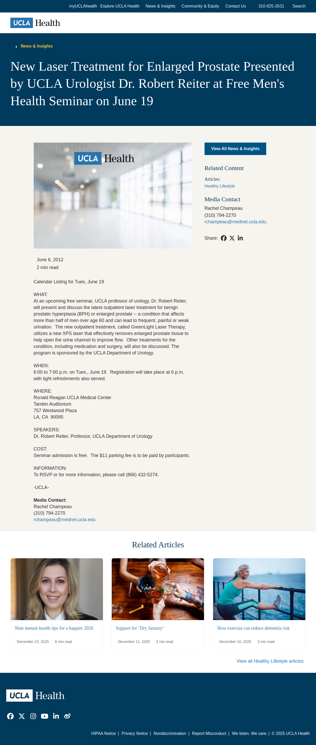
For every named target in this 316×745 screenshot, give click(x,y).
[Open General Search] (298, 6)
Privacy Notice (135, 733)
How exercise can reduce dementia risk (253, 627)
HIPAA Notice (103, 733)
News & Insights (160, 6)
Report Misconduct (209, 733)
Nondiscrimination (170, 733)
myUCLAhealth (83, 6)
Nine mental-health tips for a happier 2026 (54, 627)
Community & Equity (200, 6)
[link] (223, 238)
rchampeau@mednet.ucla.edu (65, 519)
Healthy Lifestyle (220, 186)
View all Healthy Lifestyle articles (270, 661)
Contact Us (236, 6)
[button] (120, 6)
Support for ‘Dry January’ (140, 627)
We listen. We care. (250, 733)
